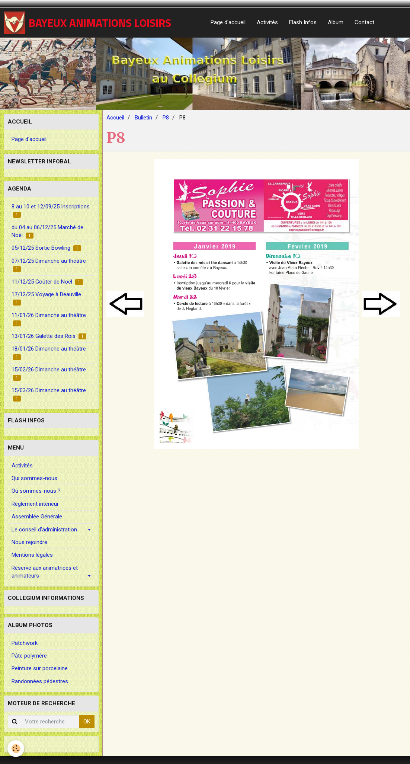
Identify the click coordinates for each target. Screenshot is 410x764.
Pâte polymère (29, 655)
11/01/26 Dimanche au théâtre (49, 319)
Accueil (115, 117)
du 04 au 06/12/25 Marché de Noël (47, 231)
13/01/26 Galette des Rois (49, 336)
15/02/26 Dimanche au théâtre (49, 373)
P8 (166, 117)
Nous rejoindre (29, 542)
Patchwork (25, 643)
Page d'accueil (228, 22)
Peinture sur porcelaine (40, 668)
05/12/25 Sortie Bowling (46, 247)
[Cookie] (15, 748)
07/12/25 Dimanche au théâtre (49, 265)
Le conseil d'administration (44, 529)
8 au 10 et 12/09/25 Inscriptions (51, 210)
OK (86, 721)
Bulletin (143, 117)
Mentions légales (32, 555)
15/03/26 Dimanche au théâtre (49, 394)
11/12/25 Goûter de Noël (47, 281)
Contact (364, 22)
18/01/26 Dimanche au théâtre (49, 352)
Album (335, 22)
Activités (267, 22)
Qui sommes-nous (34, 478)
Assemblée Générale (37, 516)
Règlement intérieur (35, 504)
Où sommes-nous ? (36, 491)
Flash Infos (303, 22)
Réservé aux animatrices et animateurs (45, 572)
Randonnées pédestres (40, 681)
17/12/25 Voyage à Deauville (46, 298)
